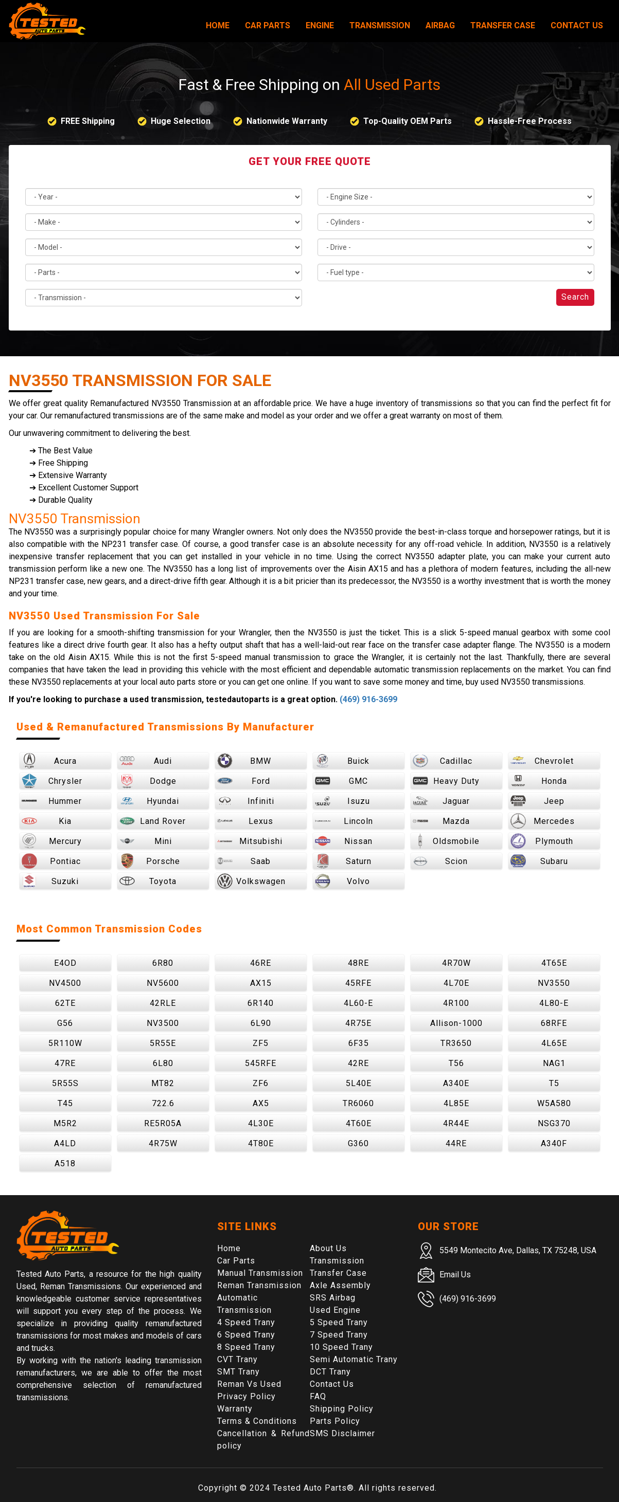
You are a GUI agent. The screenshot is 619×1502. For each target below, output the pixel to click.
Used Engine (335, 1310)
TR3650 (456, 1043)
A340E (456, 1083)
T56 (456, 1063)
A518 (65, 1163)
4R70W (456, 963)
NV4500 (65, 983)
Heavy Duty (446, 781)
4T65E (554, 963)
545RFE (260, 1063)
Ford (243, 781)
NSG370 (554, 1123)
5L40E (359, 1083)
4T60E (359, 1123)
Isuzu (342, 801)
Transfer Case (502, 25)
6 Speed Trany (246, 1335)
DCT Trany (330, 1372)
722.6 (163, 1103)
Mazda (441, 821)
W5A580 (554, 1103)
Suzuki (50, 881)
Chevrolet (542, 760)
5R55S (65, 1083)
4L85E (456, 1103)
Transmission (379, 25)
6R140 (260, 1003)
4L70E (456, 983)
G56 (65, 1023)
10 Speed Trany (341, 1347)
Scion (440, 861)
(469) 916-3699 (368, 699)
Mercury (52, 841)
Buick (342, 760)
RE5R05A (163, 1123)
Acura (49, 760)
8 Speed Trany (246, 1347)
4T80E (261, 1143)
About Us (328, 1248)
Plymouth (541, 841)
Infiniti (245, 801)
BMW (244, 760)
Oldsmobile (446, 841)
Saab (244, 861)
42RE (358, 1063)
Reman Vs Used (249, 1384)
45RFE (358, 983)
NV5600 (163, 983)
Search (575, 297)
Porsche (149, 861)
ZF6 (261, 1083)
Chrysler (52, 781)
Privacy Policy (246, 1396)
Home (217, 25)
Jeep (537, 801)
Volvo (342, 881)
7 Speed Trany (339, 1335)
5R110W (65, 1043)
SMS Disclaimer (342, 1433)
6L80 (163, 1063)
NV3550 (554, 983)
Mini (145, 841)
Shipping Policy (342, 1409)
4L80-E (554, 1003)
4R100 (456, 1003)
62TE (65, 1003)
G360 (358, 1143)
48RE (358, 963)
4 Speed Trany (246, 1322)
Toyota (148, 881)
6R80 (162, 963)
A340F (554, 1143)
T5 (554, 1083)
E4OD (65, 963)
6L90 (261, 1023)
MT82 (162, 1083)
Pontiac (51, 861)
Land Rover (152, 821)
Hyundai (149, 801)
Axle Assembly (340, 1285)
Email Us (455, 1274)
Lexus (245, 821)
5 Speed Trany (339, 1322)
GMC (341, 781)
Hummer (52, 801)
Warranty (235, 1409)
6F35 (358, 1043)
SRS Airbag (333, 1298)
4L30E (261, 1123)
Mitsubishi (249, 841)
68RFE (554, 1023)
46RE (260, 963)
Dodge (147, 781)
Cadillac (443, 760)
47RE (65, 1063)
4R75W (163, 1143)
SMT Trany (238, 1372)
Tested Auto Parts (310, 1488)
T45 (65, 1103)
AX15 (261, 983)
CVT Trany (237, 1359)
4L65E (554, 1043)
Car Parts (267, 25)
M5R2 (65, 1123)
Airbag (440, 25)
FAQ (318, 1396)
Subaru (539, 861)
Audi (145, 760)
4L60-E (358, 1003)
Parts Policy (335, 1421)
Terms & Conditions (257, 1421)
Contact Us (577, 25)
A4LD (65, 1143)
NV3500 (163, 1023)
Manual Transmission (260, 1273)
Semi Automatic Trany (354, 1359)
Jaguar (441, 801)
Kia (47, 821)
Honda (538, 781)
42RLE (163, 1003)
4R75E (358, 1023)
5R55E (163, 1043)
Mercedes (542, 821)
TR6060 (358, 1103)
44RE (456, 1143)
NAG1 (554, 1063)
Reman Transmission (259, 1285)
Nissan (344, 841)
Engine (320, 25)
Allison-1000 (456, 1023)
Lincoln (344, 821)
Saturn (343, 861)
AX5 (261, 1103)
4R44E (456, 1123)
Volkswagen (251, 881)
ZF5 (261, 1043)
